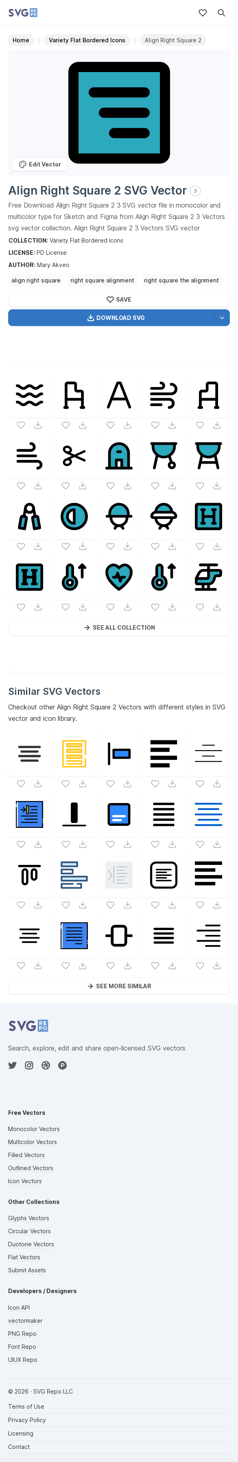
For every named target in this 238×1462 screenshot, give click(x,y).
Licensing (20, 1433)
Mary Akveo (53, 264)
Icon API (19, 1307)
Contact (19, 1446)
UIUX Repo (22, 1359)
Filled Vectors (26, 1154)
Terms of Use (26, 1406)
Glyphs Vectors (28, 1218)
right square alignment (102, 280)
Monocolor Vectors (34, 1128)
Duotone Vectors (31, 1244)
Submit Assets (27, 1270)
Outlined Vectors (30, 1167)
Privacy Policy (27, 1419)
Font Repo (22, 1346)
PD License (52, 252)
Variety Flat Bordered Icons (86, 240)
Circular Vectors (29, 1231)
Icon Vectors (25, 1180)
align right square (36, 280)
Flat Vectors (24, 1257)
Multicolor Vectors (32, 1141)
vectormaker (25, 1320)
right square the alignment (181, 280)
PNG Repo (22, 1333)
